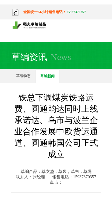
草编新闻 (47, 76)
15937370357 (76, 12)
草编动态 (23, 76)
